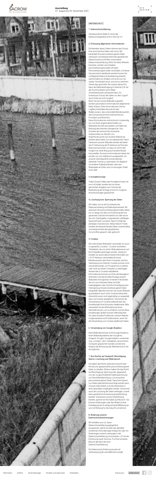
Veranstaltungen (34, 473)
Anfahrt (20, 473)
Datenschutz (134, 473)
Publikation (74, 473)
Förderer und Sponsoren (55, 473)
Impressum (119, 473)
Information (7, 473)
